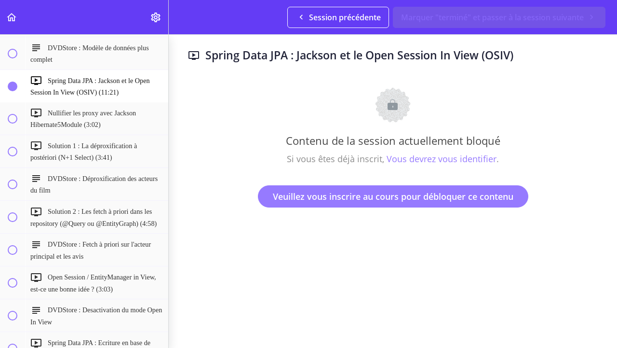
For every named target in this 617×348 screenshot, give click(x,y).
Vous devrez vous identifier (441, 159)
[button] (12, 17)
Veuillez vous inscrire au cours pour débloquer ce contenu (393, 196)
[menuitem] (156, 17)
